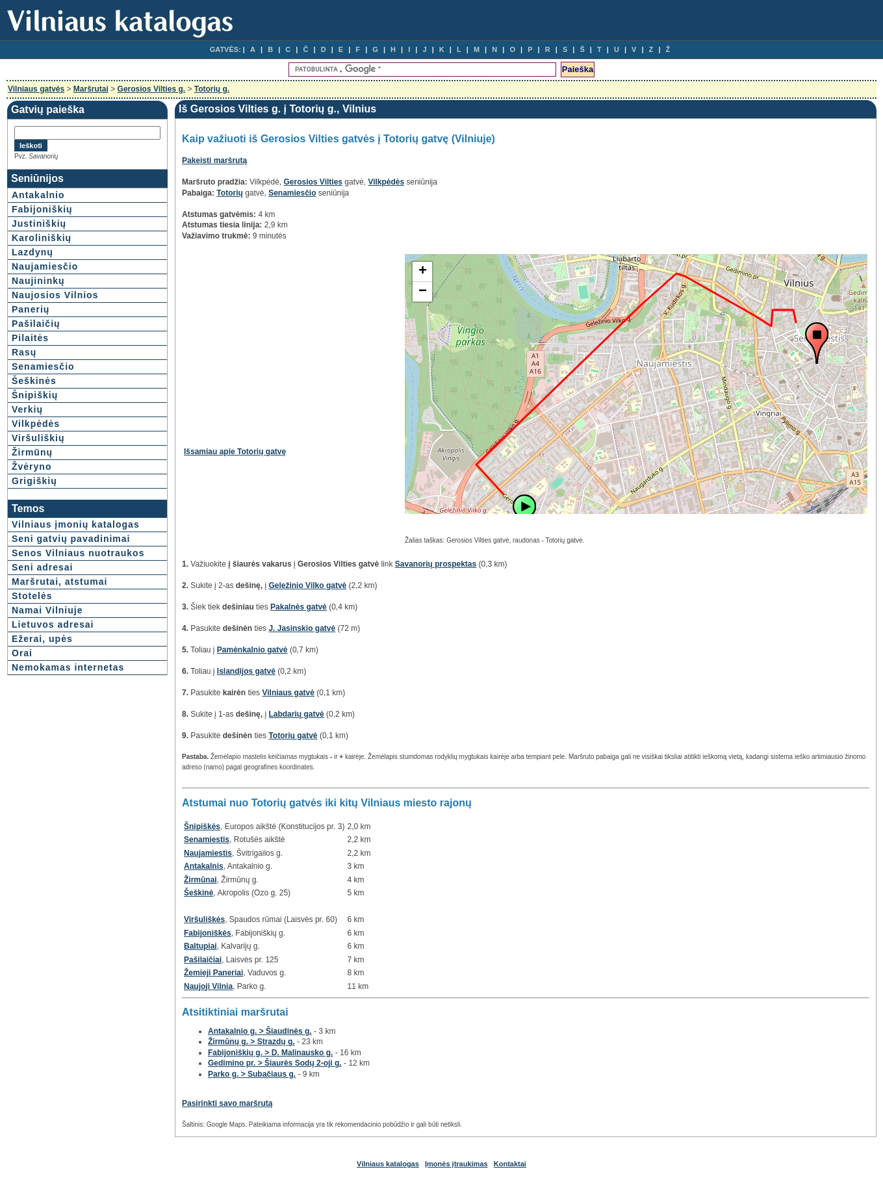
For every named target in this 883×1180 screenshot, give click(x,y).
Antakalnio (38, 195)
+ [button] (422, 271)
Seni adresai (42, 567)
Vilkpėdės (36, 423)
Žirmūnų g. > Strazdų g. (251, 1041)
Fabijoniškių (42, 209)
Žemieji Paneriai (213, 972)
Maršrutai (91, 89)
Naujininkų (38, 281)
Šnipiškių (35, 395)
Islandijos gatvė (246, 671)
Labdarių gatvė (296, 714)
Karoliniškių (41, 238)
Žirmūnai (200, 879)
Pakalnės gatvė (298, 606)
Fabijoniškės (207, 933)
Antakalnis (204, 866)
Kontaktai (510, 1164)
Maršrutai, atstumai (59, 581)
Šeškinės (34, 381)
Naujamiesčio (45, 266)
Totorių (229, 193)
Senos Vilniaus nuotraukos (78, 553)
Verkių (27, 409)
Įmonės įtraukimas (456, 1164)
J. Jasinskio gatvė (301, 628)
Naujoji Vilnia (208, 986)
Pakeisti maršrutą (214, 160)
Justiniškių (39, 223)
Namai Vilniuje (47, 610)
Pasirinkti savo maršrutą (227, 1103)
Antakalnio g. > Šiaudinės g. (260, 1031)
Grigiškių (34, 481)
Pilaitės (30, 338)
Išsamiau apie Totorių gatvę (235, 451)
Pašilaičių (36, 323)
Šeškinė (198, 892)
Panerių (30, 309)
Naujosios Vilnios (55, 295)
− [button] (422, 291)
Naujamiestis (208, 853)
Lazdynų (32, 252)
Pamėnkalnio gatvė (252, 649)
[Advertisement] (293, 345)
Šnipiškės (202, 826)
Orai (22, 653)
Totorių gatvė (292, 735)
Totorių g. (211, 89)
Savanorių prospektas (435, 564)
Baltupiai (200, 946)
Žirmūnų (32, 452)
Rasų (24, 352)
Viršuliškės (204, 919)
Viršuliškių (38, 438)
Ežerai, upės (42, 639)
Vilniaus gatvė (288, 692)
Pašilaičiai (203, 959)
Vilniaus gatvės (36, 89)
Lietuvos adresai (53, 624)
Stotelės (32, 596)
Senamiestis (206, 839)
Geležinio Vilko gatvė (307, 585)
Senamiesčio (43, 366)
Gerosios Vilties (313, 181)
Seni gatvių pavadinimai (71, 538)
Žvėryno (31, 466)
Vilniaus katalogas (388, 1164)
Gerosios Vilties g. (151, 89)
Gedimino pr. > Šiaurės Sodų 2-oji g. (275, 1063)
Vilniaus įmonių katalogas (76, 524)
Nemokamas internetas (68, 667)
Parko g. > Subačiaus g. (252, 1074)
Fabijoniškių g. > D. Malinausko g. (270, 1052)
